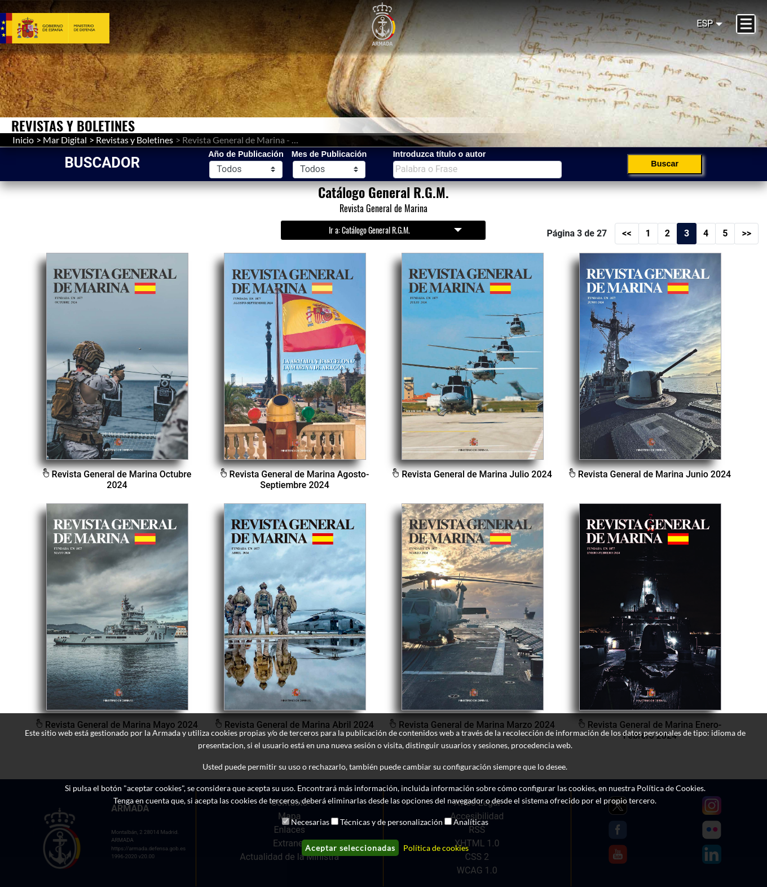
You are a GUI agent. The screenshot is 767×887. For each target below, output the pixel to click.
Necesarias (310, 822)
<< (626, 233)
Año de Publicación (246, 154)
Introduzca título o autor (439, 154)
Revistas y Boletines (134, 139)
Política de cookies (436, 848)
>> (746, 233)
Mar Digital (65, 139)
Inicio (23, 139)
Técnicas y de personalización (391, 822)
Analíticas (470, 822)
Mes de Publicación (329, 154)
